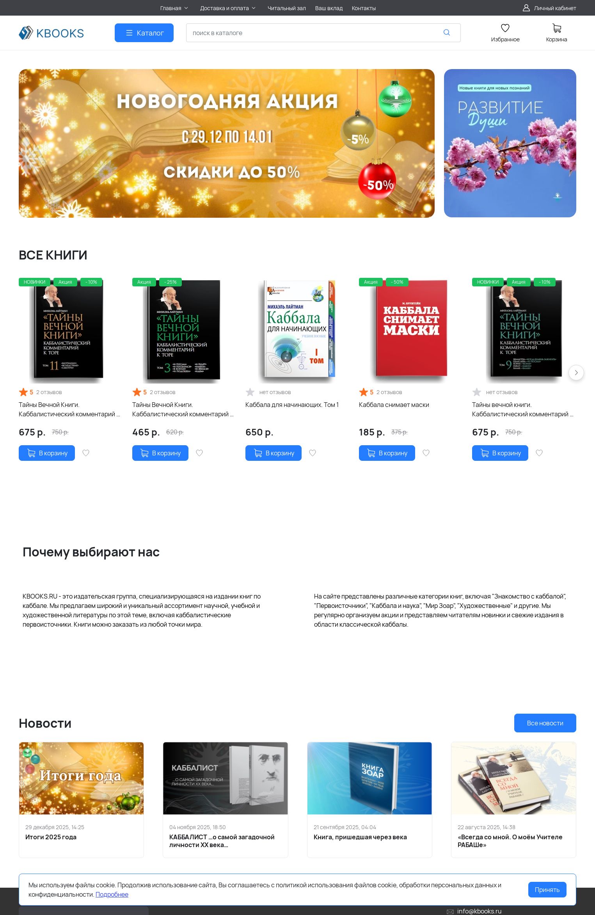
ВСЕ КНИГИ (53, 254)
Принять (547, 889)
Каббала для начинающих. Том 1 (292, 404)
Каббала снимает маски (394, 404)
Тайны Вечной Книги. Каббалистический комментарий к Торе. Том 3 (182, 409)
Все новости (545, 723)
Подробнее (112, 894)
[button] (576, 372)
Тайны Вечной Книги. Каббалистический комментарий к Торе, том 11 (69, 409)
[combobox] (323, 32)
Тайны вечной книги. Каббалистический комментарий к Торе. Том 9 (522, 409)
